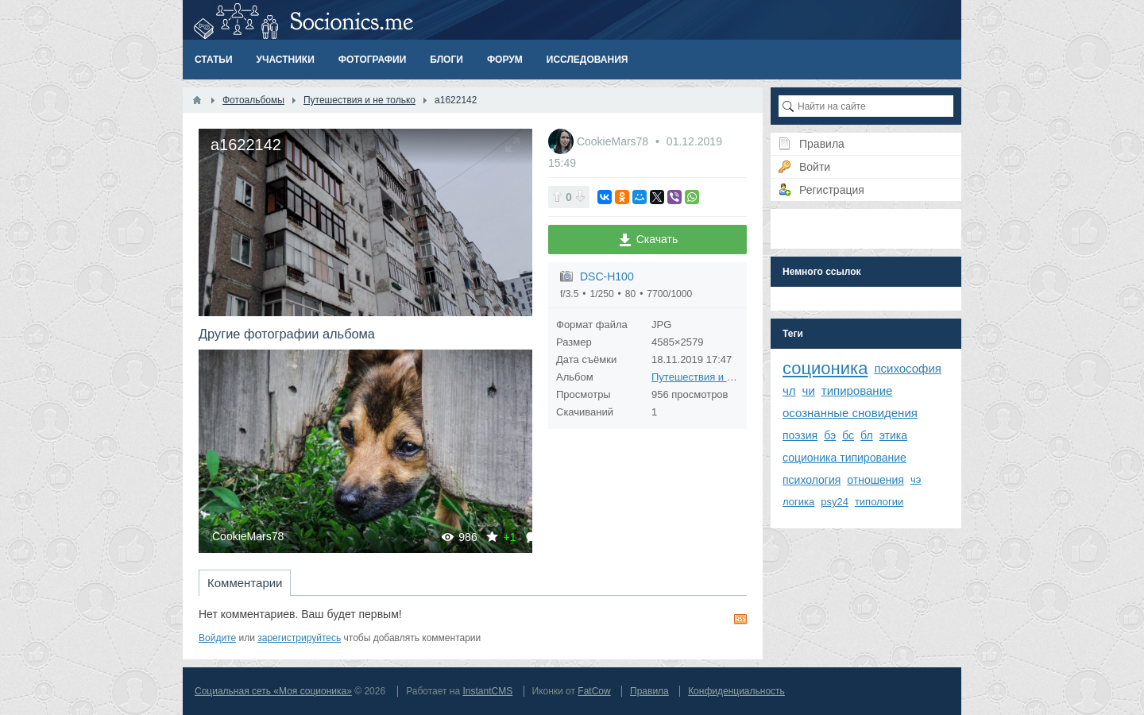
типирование (857, 390)
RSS (740, 619)
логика (798, 502)
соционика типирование (844, 457)
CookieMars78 (248, 536)
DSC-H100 (607, 276)
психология (812, 479)
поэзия (800, 435)
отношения (875, 479)
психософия (907, 368)
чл (789, 390)
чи (808, 390)
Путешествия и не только (712, 377)
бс (848, 435)
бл (866, 435)
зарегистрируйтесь (299, 638)
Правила (649, 691)
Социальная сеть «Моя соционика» (273, 691)
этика (893, 435)
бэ (830, 435)
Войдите (217, 638)
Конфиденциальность (736, 691)
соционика (825, 368)
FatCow (594, 691)
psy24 (834, 502)
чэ (915, 479)
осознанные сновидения (850, 412)
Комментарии (244, 582)
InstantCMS (487, 691)
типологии (879, 502)
